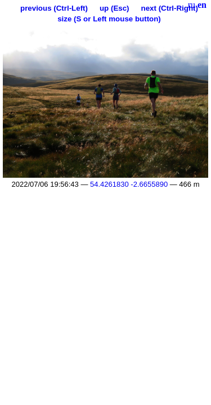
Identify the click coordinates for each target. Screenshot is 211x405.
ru (191, 5)
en (201, 5)
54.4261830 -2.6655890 (129, 184)
